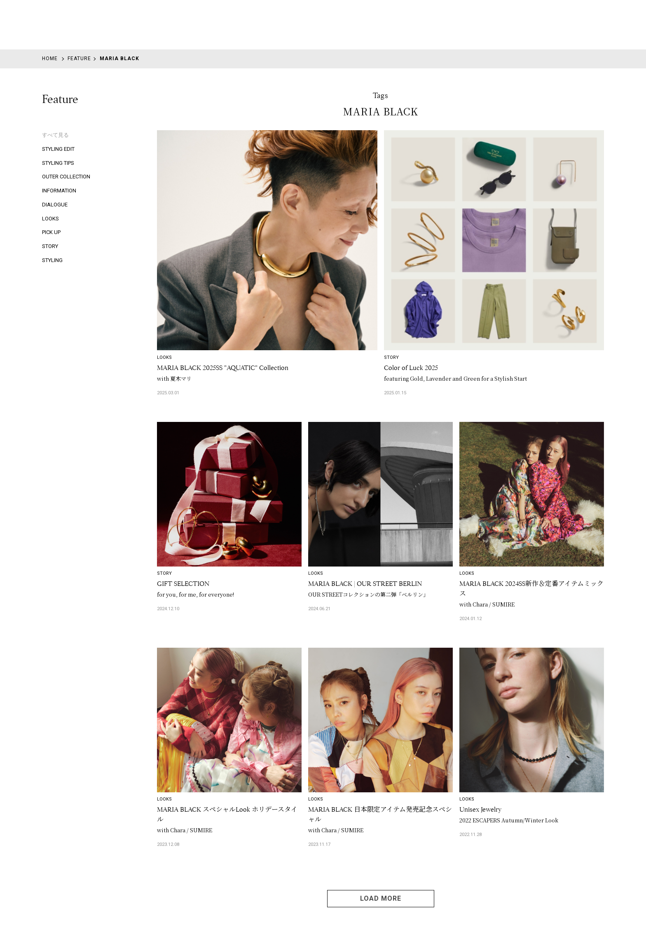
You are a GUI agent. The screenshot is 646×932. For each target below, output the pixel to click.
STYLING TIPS (58, 163)
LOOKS (50, 218)
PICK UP (51, 232)
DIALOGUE (55, 204)
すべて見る (55, 135)
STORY (50, 246)
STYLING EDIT (58, 149)
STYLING (52, 260)
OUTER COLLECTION (66, 176)
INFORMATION (59, 190)
